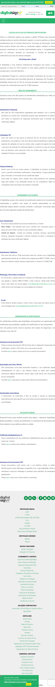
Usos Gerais (27, 576)
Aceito (28, 684)
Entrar (51, 6)
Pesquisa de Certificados (27, 593)
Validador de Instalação (27, 579)
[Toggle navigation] (3, 20)
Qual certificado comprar (27, 529)
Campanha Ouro (27, 659)
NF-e (27, 520)
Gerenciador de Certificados (27, 595)
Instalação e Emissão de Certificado (27, 573)
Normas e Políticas (27, 635)
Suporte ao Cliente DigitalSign (27, 559)
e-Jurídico (27, 526)
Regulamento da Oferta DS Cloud (27, 649)
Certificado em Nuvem (27, 601)
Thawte (27, 542)
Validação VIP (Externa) (27, 552)
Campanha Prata (27, 662)
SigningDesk (27, 611)
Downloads (27, 568)
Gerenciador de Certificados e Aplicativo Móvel (27, 608)
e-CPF (27, 512)
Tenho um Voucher (27, 587)
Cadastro (3, 6)
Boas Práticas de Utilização (27, 562)
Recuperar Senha (12, 6)
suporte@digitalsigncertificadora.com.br (29, 306)
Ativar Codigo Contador (27, 668)
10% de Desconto (27, 670)
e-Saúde (27, 523)
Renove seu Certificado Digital (27, 531)
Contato (27, 622)
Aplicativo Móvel (27, 598)
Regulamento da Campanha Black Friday (27, 644)
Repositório (27, 627)
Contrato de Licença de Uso (27, 638)
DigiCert (27, 539)
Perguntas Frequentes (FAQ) (27, 565)
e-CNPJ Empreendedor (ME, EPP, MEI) (27, 518)
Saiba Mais (49, 2)
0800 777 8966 (30, 14)
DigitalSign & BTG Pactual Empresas (27, 646)
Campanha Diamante (27, 657)
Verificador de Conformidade (27, 582)
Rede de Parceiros (27, 624)
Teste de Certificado (27, 590)
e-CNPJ (27, 515)
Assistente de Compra (27, 584)
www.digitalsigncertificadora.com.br (40, 284)
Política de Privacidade (27, 641)
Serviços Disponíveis (27, 571)
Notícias (27, 633)
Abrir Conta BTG (27, 673)
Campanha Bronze (27, 665)
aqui (9, 351)
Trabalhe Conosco (27, 630)
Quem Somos (27, 619)
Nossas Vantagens (27, 549)
